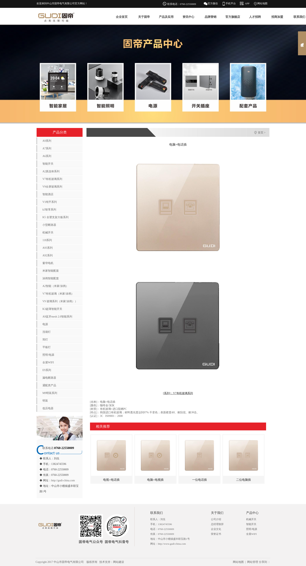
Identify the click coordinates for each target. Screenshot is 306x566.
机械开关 (47, 232)
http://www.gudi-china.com (172, 543)
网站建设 (118, 562)
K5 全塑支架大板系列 (55, 217)
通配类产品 (49, 385)
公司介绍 (216, 519)
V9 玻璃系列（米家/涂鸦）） (59, 301)
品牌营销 (210, 16)
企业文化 (216, 529)
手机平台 (231, 3)
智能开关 (47, 163)
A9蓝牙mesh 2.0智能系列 (57, 316)
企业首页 (122, 16)
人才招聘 (255, 16)
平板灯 (46, 347)
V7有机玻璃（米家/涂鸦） (58, 293)
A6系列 (46, 156)
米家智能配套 (50, 270)
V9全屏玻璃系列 (52, 186)
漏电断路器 (49, 377)
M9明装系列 (49, 393)
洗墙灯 (46, 331)
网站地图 (262, 3)
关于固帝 (144, 16)
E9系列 (46, 370)
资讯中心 (188, 16)
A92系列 (47, 255)
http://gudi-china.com (63, 480)
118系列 (47, 240)
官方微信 (213, 3)
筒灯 (45, 339)
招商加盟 (277, 16)
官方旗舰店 (232, 16)
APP (247, 3)
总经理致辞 (217, 524)
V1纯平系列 (49, 201)
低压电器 (47, 408)
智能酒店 (47, 194)
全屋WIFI (48, 362)
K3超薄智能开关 (52, 308)
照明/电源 (48, 354)
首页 (260, 132)
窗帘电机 (47, 263)
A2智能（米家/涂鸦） (55, 286)
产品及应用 (166, 16)
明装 (45, 400)
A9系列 (46, 140)
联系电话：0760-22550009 (181, 4)
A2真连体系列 (50, 171)
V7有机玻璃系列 (52, 179)
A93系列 (47, 247)
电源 (45, 324)
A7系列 (46, 148)
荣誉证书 (216, 533)
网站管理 (252, 562)
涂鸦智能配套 (50, 278)
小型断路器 (49, 224)
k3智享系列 (49, 209)
